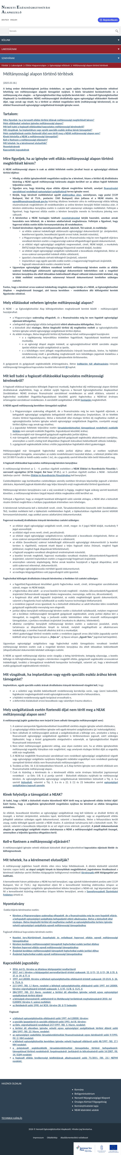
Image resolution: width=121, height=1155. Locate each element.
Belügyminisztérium (85, 1093)
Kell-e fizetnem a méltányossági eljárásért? (25, 139)
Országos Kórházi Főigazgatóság (91, 1101)
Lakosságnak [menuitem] (9, 49)
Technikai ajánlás (12, 1118)
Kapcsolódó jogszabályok (16, 149)
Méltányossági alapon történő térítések (90, 65)
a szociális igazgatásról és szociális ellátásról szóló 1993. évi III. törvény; (49, 1021)
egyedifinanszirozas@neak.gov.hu (30, 201)
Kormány (79, 1089)
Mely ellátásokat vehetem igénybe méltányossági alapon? (33, 123)
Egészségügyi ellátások (60, 65)
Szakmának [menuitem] (8, 58)
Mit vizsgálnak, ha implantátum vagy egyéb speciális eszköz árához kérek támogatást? (47, 130)
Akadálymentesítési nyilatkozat (74, 1137)
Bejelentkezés (110, 19)
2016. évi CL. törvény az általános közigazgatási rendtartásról (44, 969)
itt (66, 367)
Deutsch (5, 20)
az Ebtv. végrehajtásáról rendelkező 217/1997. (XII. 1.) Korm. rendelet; (49, 1024)
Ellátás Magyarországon (36, 65)
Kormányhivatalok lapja (86, 1105)
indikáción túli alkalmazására (92, 363)
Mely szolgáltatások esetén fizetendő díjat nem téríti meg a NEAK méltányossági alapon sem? (51, 133)
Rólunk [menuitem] (6, 40)
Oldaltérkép (52, 1137)
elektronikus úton (71, 194)
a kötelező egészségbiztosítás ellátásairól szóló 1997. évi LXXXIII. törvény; (51, 1018)
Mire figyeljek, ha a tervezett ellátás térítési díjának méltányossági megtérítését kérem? (48, 120)
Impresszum (38, 1137)
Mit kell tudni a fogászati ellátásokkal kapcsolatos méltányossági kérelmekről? (43, 126)
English (13, 20)
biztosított (26, 782)
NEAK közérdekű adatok (87, 1110)
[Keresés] (117, 31)
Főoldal (5, 65)
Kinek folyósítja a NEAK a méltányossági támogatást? (30, 136)
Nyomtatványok (11, 146)
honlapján (86, 399)
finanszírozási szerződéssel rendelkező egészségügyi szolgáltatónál (65, 190)
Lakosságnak (17, 65)
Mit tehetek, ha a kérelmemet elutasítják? (25, 143)
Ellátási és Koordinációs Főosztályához (51, 475)
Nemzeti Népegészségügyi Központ (92, 1097)
